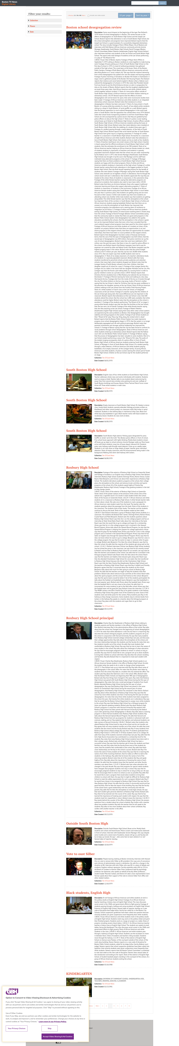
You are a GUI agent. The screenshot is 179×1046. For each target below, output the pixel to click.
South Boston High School (86, 370)
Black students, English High (88, 892)
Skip (49, 1028)
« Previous (70, 15)
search (162, 3)
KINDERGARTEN (79, 973)
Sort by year (141, 15)
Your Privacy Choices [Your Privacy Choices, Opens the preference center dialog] (16, 1028)
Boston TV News (10, 2)
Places (32, 26)
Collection (34, 20)
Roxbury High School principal (90, 618)
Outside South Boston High (87, 823)
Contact (89, 1028)
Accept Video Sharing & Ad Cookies (57, 1036)
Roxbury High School (82, 467)
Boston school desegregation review (94, 27)
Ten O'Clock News (108, 358)
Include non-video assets (97, 15)
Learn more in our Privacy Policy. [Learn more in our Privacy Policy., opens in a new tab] (53, 1021)
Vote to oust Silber (80, 854)
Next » (84, 15)
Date (32, 32)
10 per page (125, 15)
